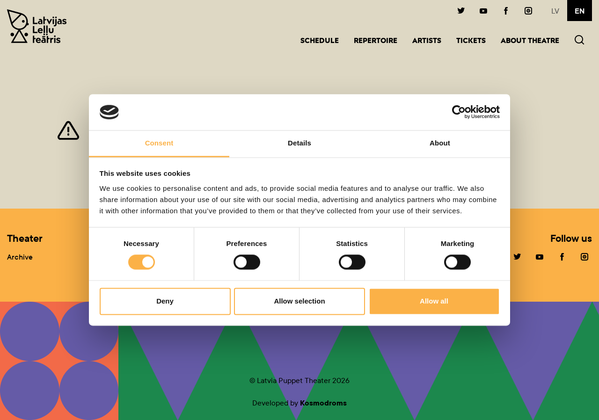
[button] (579, 40)
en (579, 11)
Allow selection (299, 301)
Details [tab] (299, 143)
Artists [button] (426, 41)
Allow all (434, 301)
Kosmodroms (323, 402)
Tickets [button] (471, 41)
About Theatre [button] (530, 41)
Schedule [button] (319, 41)
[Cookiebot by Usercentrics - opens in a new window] (459, 112)
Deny (165, 301)
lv (555, 11)
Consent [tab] (159, 143)
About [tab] (440, 143)
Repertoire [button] (375, 41)
